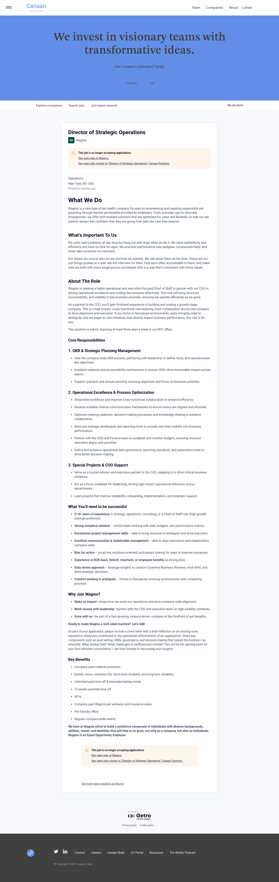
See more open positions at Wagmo (102, 783)
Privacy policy (129, 825)
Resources (156, 853)
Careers (96, 853)
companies (49, 105)
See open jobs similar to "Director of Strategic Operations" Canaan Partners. (124, 163)
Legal (89, 864)
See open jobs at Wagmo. (93, 158)
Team (196, 8)
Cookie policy (147, 825)
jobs (76, 105)
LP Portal (137, 853)
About (233, 8)
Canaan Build (115, 853)
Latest (247, 8)
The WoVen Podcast (183, 853)
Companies (214, 8)
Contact (80, 853)
